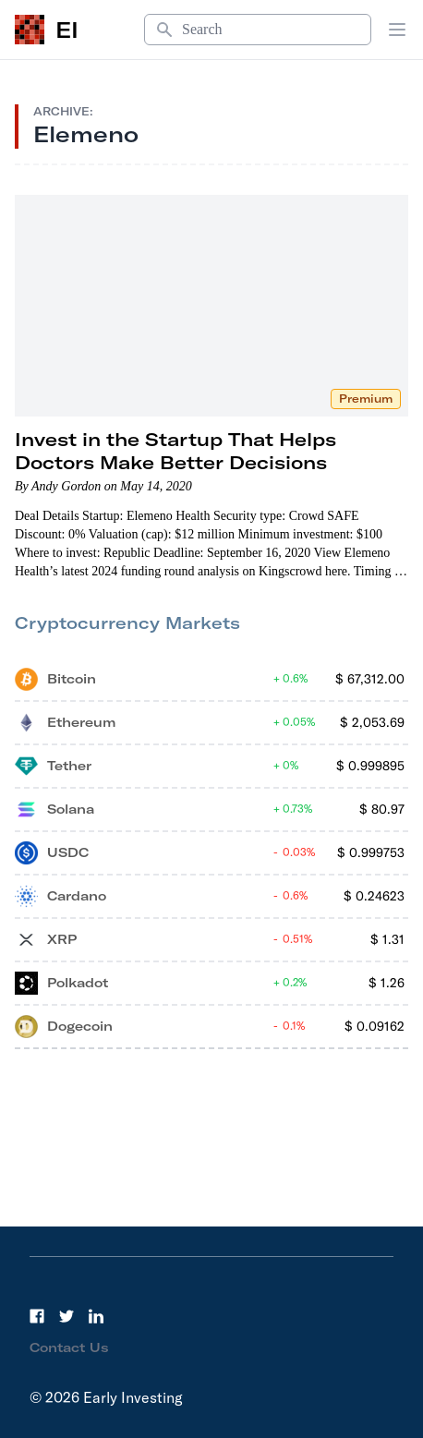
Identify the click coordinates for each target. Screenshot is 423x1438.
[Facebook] (37, 1316)
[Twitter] (66, 1316)
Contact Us (69, 1347)
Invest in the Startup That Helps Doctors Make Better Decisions (175, 451)
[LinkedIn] (96, 1316)
